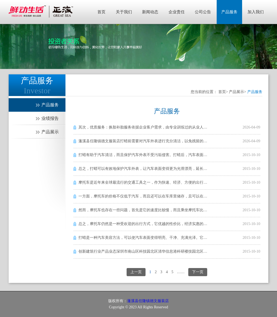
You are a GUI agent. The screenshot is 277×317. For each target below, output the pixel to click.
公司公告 (203, 12)
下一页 (197, 272)
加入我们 (256, 12)
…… (180, 272)
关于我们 (124, 12)
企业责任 (177, 12)
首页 (101, 12)
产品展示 (236, 92)
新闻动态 (150, 12)
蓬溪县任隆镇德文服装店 (148, 301)
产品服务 (229, 12)
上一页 (136, 272)
